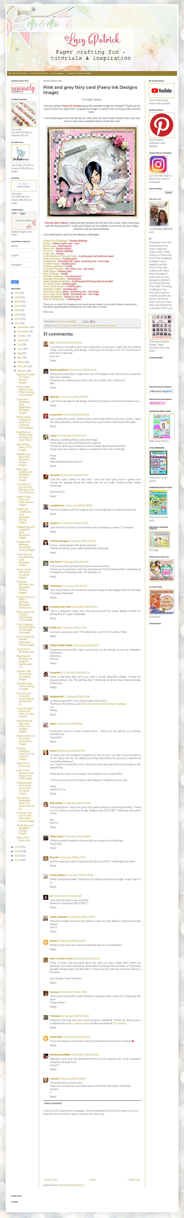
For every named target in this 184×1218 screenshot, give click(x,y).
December (23, 327)
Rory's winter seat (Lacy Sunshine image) (24, 573)
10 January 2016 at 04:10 (73, 435)
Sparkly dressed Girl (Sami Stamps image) (26, 378)
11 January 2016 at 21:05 (86, 645)
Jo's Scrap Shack (51, 284)
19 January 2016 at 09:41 (82, 917)
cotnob (54, 1078)
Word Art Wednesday (53, 299)
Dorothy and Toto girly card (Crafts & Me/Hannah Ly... (25, 698)
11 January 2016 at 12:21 (75, 586)
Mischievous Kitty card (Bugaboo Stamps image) (23, 459)
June (20, 349)
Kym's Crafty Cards (61, 958)
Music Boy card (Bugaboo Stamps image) (25, 829)
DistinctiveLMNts (60, 1054)
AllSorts (47, 243)
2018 (17, 314)
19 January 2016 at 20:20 (71, 941)
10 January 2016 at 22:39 (74, 523)
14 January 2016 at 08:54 (77, 836)
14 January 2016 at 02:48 (77, 803)
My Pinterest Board (39, 73)
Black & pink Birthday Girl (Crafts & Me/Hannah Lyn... (25, 661)
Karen (53, 750)
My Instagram (58, 73)
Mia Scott (55, 562)
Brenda (54, 857)
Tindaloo (55, 1016)
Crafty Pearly (57, 875)
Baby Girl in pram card (23, 839)
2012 (17, 860)
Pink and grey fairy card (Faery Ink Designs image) (24, 726)
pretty (113, 325)
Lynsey (54, 992)
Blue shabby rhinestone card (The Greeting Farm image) (25, 422)
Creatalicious (49, 261)
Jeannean (56, 586)
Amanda (55, 475)
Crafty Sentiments (52, 259)
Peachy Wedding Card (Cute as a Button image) (25, 753)
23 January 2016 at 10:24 (76, 1037)
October (22, 335)
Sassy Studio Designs (54, 286)
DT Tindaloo (119, 1023)
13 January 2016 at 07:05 (71, 750)
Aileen (54, 941)
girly (93, 325)
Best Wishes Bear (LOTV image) (24, 447)
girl (88, 325)
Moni (53, 723)
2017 (17, 319)
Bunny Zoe (48, 248)
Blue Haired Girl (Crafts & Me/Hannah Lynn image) (26, 616)
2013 (17, 855)
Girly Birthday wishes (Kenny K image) (26, 686)
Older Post (134, 1179)
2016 (17, 323)
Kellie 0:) (55, 627)
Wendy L (55, 397)
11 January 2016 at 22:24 (77, 672)
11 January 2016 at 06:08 (75, 562)
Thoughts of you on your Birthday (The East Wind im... (26, 488)
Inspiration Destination (54, 279)
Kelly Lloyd (56, 836)
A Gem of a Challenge (55, 240)
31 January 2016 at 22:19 (72, 1078)
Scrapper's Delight (52, 289)
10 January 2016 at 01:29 (83, 370)
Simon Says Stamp (52, 291)
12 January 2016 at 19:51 (77, 696)
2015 (17, 847)
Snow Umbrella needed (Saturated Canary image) (26, 640)
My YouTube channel (18, 73)
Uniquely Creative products (79, 73)
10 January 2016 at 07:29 (74, 475)
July (20, 344)
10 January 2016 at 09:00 (78, 505)
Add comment (53, 1103)
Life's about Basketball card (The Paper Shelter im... (26, 803)
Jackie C (55, 523)
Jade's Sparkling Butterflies (56, 281)
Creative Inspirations (53, 266)
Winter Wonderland (52, 296)
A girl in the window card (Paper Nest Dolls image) (25, 774)
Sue (52, 342)
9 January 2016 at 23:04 (69, 342)
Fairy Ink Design (51, 274)
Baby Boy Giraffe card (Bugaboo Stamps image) (24, 474)
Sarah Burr (56, 1037)
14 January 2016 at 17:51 (72, 857)
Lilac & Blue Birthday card (25, 650)
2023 (18, 301)
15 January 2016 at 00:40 (79, 875)
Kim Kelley (56, 803)
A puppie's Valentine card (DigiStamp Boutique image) (24, 406)
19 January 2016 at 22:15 (87, 958)
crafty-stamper (59, 917)
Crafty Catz (48, 253)
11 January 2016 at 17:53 (74, 627)
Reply (53, 360)
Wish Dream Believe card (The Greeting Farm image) (26, 391)
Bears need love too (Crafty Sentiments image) (26, 740)
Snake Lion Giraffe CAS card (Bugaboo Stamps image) (24, 516)
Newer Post (50, 1179)
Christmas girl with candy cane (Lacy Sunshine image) (24, 788)
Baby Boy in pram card (23, 764)
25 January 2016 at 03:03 (85, 1054)
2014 (17, 851)
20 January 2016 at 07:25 (73, 992)
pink (106, 325)
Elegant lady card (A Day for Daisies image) (24, 675)
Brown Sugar (49, 246)
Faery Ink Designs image (64, 325)
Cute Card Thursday (53, 269)
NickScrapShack (59, 370)
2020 (18, 306)
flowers (82, 325)
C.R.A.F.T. (48, 251)
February (22, 366)
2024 (18, 297)
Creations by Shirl (60, 607)
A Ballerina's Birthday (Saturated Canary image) (26, 546)
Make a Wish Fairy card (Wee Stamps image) (25, 500)
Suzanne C (56, 672)
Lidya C (54, 435)
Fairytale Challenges (53, 276)
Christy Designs (59, 541)
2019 (17, 310)
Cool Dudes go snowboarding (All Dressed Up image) (26, 628)
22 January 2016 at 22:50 (75, 1016)
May (19, 353)
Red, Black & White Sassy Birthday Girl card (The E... (25, 436)
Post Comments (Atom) (71, 1185)
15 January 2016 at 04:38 (67, 896)
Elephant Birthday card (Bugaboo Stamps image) (25, 587)
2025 (18, 293)
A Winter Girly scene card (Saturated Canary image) (26, 817)
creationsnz (57, 505)
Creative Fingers (51, 264)
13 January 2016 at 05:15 (70, 723)
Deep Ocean (49, 271)
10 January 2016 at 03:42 (75, 414)
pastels (99, 325)
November (23, 331)
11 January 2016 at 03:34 (83, 541)
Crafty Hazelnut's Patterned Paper (60, 256)
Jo (51, 896)
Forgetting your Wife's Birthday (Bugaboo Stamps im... (26, 602)
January (22, 370)
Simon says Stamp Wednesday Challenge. (103, 704)
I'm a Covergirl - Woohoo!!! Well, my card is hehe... (25, 712)
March (21, 362)
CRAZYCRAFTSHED (61, 645)
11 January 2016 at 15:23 (85, 607)
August (21, 340)
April (20, 357)
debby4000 (57, 696)
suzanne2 (55, 414)
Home (92, 1179)
